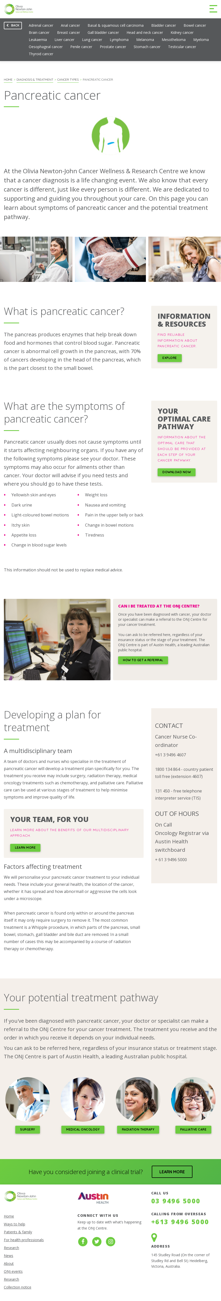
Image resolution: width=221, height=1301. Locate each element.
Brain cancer (39, 32)
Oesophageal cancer (46, 46)
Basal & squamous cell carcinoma (116, 25)
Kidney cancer (182, 32)
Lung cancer (92, 39)
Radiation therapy (138, 1129)
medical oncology (83, 1129)
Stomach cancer (147, 46)
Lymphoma (119, 39)
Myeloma (201, 39)
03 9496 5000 (176, 1200)
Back (11, 26)
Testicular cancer (182, 46)
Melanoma (145, 39)
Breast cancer (68, 32)
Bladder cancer (163, 25)
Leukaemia (38, 39)
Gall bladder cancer (103, 32)
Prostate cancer (113, 46)
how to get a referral (143, 660)
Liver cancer (64, 39)
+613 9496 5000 (180, 1221)
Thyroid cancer (41, 53)
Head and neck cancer (145, 32)
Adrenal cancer (41, 25)
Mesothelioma (174, 39)
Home (8, 79)
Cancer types (68, 79)
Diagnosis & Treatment (35, 79)
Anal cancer (70, 25)
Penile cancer (81, 46)
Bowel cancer (195, 25)
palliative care (193, 1129)
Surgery (27, 1129)
